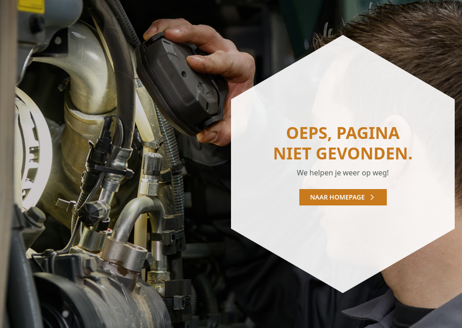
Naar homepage (343, 197)
